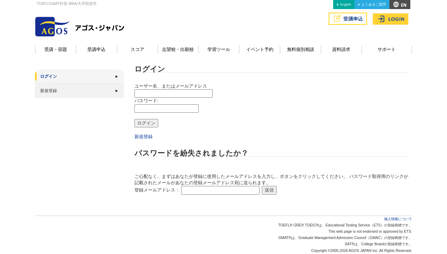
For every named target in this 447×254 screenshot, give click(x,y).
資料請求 (341, 49)
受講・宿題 (55, 49)
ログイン (48, 76)
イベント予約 (259, 49)
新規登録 (48, 90)
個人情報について (398, 219)
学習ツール (218, 49)
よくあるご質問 (373, 4)
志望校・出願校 (178, 49)
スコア (137, 49)
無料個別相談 (300, 49)
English (345, 4)
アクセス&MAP (399, 4)
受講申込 (96, 49)
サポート (387, 49)
